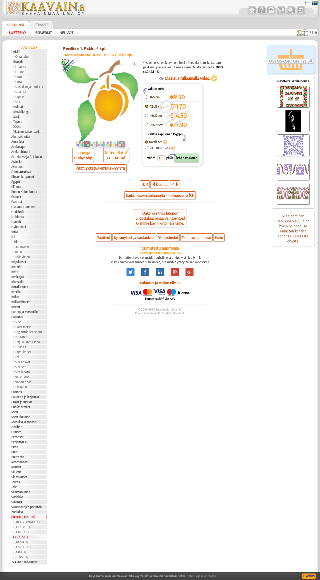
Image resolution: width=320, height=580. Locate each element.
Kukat (15, 297)
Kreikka (16, 291)
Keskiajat (17, 276)
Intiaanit (21, 337)
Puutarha (17, 457)
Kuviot (15, 307)
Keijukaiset (18, 261)
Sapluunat (15, 25)
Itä (13, 236)
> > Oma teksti (20, 56)
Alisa (18, 322)
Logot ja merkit (21, 402)
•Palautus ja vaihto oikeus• (160, 282)
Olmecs (16, 432)
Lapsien (20, 96)
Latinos (16, 392)
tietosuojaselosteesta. (201, 576)
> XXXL (16, 126)
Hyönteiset (18, 226)
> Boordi (16, 61)
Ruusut (16, 467)
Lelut (18, 357)
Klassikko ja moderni (29, 86)
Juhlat (15, 241)
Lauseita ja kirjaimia (25, 397)
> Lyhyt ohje (83, 157)
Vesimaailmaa (20, 492)
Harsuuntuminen (22, 206)
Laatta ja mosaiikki (24, 312)
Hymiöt (16, 221)
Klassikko (17, 281)
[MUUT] (20, 552)
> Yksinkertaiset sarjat (26, 131)
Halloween (22, 246)
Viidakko (17, 497)
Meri (18, 101)
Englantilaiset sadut (28, 332)
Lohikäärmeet (20, 407)
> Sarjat (16, 116)
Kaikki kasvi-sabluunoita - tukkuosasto (160, 195)
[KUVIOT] (21, 542)
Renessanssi (19, 462)
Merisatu (21, 367)
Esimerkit (43, 33)
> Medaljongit (20, 111)
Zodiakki (17, 512)
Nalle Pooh (22, 377)
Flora (18, 81)
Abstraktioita (20, 136)
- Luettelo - (17, 33)
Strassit (41, 25)
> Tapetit (17, 121)
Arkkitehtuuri (20, 151)
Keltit (15, 271)
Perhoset (17, 437)
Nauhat (16, 427)
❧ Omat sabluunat (24, 562)
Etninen (20, 71)
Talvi (14, 487)
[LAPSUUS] (23, 547)
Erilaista (20, 66)
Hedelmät (17, 211)
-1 (145, 184)
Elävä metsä (23, 327)
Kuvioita (20, 91)
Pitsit (14, 447)
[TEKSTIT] (21, 557)
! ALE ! (15, 51)
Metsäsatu (22, 372)
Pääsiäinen (22, 256)
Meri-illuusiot (20, 417)
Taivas (15, 482)
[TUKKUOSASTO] (23, 517)
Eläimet (16, 186)
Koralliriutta (19, 286)
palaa (160, 184)
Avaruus (16, 166)
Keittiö (15, 266)
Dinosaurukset (21, 171)
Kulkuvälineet (20, 302)
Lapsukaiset (23, 352)
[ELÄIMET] (22, 527)
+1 (174, 184)
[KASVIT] (21, 537)
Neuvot (67, 33)
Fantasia (17, 201)
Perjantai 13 (19, 442)
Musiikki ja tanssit (23, 422)
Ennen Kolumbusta (24, 191)
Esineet (16, 196)
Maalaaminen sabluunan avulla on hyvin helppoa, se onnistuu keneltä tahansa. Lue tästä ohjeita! (293, 228)
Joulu (18, 251)
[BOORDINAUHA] (27, 522)
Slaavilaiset (19, 477)
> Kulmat (17, 106)
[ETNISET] (22, 532)
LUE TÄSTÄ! (116, 157)
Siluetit (16, 472)
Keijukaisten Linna (27, 342)
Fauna (19, 76)
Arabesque (18, 146)
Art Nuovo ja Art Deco (26, 156)
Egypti (15, 181)
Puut (14, 452)
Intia (14, 231)
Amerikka (17, 141)
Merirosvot (22, 362)
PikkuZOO (21, 387)
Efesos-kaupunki (22, 176)
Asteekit (16, 161)
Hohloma (17, 216)
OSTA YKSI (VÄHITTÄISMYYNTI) (100, 168)
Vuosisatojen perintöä (26, 507)
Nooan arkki (23, 382)
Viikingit (16, 502)
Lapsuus (17, 317)
